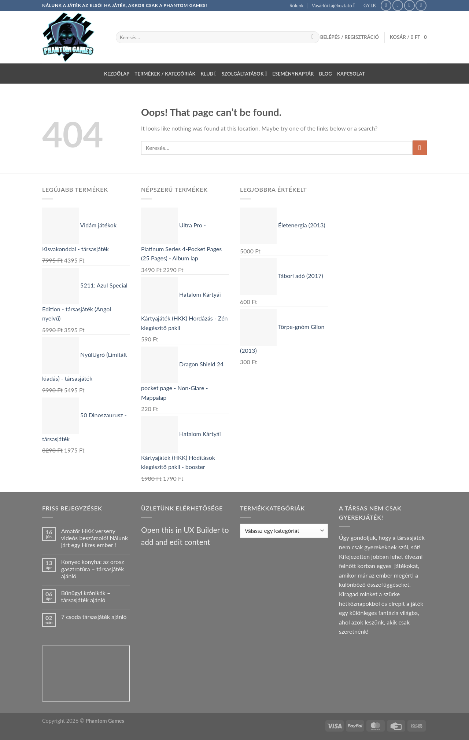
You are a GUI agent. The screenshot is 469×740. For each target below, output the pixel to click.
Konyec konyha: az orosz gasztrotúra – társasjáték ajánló (92, 568)
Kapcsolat (351, 74)
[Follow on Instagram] (397, 5)
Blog (325, 74)
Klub (209, 73)
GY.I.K (369, 5)
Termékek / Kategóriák (165, 74)
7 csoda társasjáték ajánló (94, 616)
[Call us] (421, 5)
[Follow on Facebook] (386, 5)
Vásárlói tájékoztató (333, 5)
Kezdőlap (116, 74)
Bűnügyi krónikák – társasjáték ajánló (86, 596)
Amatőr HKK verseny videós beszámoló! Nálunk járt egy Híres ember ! (94, 537)
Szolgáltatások (244, 73)
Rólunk (296, 5)
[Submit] (313, 37)
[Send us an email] (409, 5)
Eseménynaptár (293, 74)
